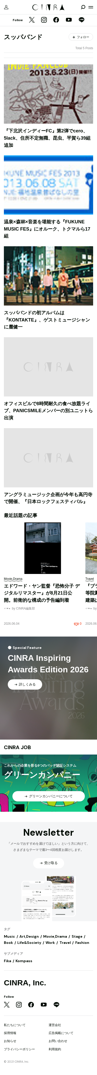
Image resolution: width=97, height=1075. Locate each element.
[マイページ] (6, 7)
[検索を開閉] (83, 7)
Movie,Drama (55, 936)
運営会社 (55, 1025)
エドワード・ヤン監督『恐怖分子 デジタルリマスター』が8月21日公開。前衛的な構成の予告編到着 (42, 593)
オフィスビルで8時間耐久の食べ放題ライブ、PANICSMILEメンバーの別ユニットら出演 (48, 410)
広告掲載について (61, 1033)
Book (8, 942)
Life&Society (29, 942)
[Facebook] (56, 20)
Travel (65, 942)
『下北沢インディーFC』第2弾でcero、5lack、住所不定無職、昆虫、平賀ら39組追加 (47, 138)
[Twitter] (32, 20)
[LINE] (81, 20)
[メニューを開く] (91, 7)
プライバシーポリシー (19, 1049)
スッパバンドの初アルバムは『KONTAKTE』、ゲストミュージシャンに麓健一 (47, 319)
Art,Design (29, 936)
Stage (77, 936)
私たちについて (15, 1025)
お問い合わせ (58, 1041)
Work (50, 942)
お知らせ (10, 1041)
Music (9, 936)
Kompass (24, 961)
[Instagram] (44, 20)
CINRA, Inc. (25, 982)
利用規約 (55, 1049)
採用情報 (10, 1033)
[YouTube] (68, 20)
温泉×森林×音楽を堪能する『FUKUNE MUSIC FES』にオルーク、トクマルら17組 (47, 229)
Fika (7, 961)
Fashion (82, 942)
